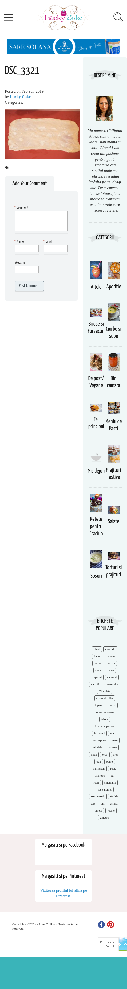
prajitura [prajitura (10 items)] (100, 775)
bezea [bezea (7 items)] (97, 663)
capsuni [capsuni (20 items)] (97, 677)
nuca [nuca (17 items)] (94, 754)
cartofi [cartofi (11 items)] (95, 684)
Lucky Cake (20, 97)
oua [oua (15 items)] (98, 761)
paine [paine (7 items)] (109, 761)
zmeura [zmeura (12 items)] (104, 817)
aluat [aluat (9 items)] (97, 649)
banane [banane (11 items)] (111, 656)
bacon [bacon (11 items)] (97, 656)
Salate (113, 521)
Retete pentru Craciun (96, 526)
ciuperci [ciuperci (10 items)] (98, 705)
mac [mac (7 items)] (112, 733)
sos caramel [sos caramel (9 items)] (105, 789)
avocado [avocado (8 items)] (110, 649)
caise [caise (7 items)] (111, 670)
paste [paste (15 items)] (113, 768)
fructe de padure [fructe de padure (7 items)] (104, 726)
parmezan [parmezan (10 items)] (99, 768)
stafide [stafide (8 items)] (114, 796)
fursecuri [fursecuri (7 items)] (99, 733)
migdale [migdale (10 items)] (97, 747)
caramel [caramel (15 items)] (112, 677)
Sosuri (96, 576)
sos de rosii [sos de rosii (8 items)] (98, 796)
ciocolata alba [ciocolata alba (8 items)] (104, 698)
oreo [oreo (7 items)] (104, 754)
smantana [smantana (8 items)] (110, 782)
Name (19, 242)
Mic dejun (96, 471)
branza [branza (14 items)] (111, 663)
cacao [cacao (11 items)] (98, 670)
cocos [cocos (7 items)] (112, 705)
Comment (21, 208)
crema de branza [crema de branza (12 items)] (105, 712)
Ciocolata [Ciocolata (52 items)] (104, 691)
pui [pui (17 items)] (112, 775)
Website (20, 262)
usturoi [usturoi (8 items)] (114, 803)
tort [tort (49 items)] (93, 803)
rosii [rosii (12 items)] (96, 782)
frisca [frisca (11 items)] (104, 719)
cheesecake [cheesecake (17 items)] (111, 684)
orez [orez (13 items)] (115, 754)
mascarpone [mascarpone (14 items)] (99, 740)
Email (48, 242)
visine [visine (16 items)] (111, 810)
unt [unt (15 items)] (102, 803)
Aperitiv (113, 287)
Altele (96, 287)
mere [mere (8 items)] (115, 740)
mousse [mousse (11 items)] (112, 747)
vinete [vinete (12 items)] (98, 810)
